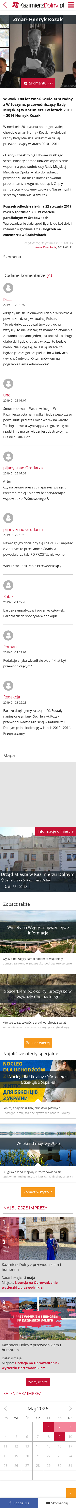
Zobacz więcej (38, 1042)
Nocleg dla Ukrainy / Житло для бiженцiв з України (38, 1079)
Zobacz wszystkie (38, 1192)
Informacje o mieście (56, 831)
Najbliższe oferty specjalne (30, 1054)
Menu (71, 5)
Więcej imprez (38, 1382)
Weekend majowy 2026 (38, 1143)
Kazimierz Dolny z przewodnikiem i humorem (31, 1267)
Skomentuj (59, 1503)
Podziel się (21, 1503)
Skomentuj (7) (40, 83)
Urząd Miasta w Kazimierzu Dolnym (37, 874)
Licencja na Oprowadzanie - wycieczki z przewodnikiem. (30, 1285)
